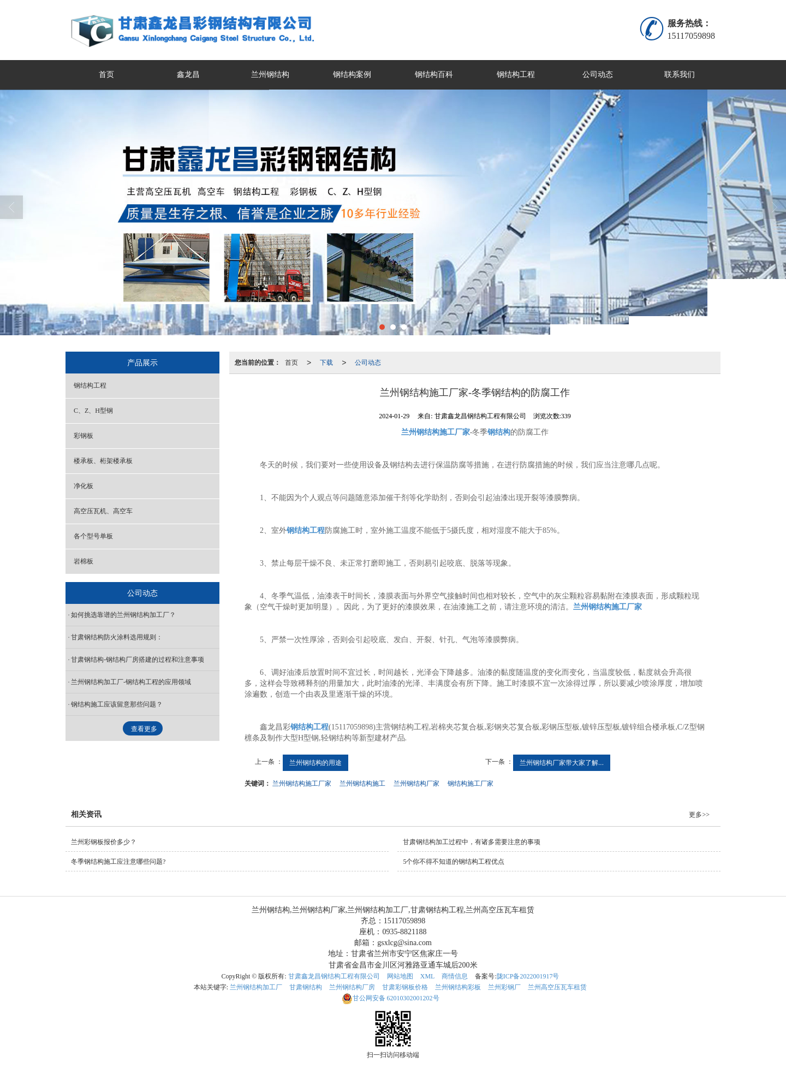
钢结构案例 (352, 74)
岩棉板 (83, 561)
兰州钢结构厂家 (416, 783)
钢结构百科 (434, 74)
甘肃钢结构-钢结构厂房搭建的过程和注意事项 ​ (138, 659)
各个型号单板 (93, 536)
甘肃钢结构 (305, 987)
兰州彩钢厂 (504, 987)
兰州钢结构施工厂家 (301, 783)
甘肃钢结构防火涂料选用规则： (117, 637)
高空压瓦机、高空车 (103, 511)
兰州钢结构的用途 (315, 763)
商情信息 (455, 976)
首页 (106, 74)
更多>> (699, 814)
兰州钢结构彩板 (458, 987)
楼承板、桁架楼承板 (103, 461)
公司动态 (597, 74)
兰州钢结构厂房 (352, 987)
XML (427, 976)
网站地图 (400, 976)
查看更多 (144, 729)
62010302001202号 (390, 998)
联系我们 (679, 74)
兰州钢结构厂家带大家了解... (562, 763)
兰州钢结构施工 (362, 783)
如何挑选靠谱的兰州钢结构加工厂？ (130, 615)
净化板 (83, 486)
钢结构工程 (516, 74)
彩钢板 (83, 436)
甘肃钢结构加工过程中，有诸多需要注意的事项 (471, 842)
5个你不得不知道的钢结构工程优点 (453, 861)
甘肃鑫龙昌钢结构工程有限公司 (334, 976)
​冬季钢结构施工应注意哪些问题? (118, 861)
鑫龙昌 (188, 74)
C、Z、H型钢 (93, 410)
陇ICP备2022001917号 (528, 976)
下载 (326, 362)
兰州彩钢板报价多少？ (103, 842)
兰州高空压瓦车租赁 (557, 987)
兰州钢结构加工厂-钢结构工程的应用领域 (131, 682)
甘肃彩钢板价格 (405, 987)
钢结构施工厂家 (470, 783)
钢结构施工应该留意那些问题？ (117, 704)
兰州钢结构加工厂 (256, 987)
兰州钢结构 (270, 74)
